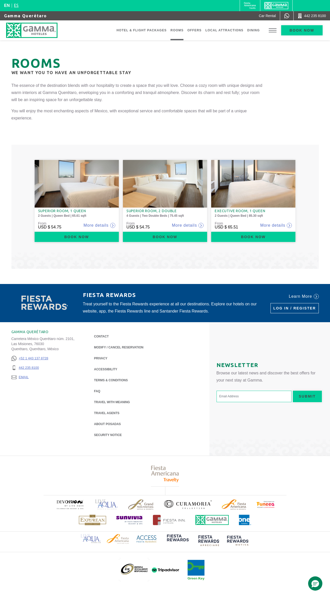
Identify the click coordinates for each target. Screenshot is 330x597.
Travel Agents (107, 413)
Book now (302, 30)
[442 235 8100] (29, 368)
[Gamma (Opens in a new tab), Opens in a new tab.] (250, 5)
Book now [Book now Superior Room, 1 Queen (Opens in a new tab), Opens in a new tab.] (76, 237)
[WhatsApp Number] (286, 15)
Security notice (108, 435)
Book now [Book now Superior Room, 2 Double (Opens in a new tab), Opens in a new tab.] (165, 237)
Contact (101, 336)
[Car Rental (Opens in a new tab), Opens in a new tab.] (267, 15)
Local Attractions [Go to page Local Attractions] (224, 30)
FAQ (97, 391)
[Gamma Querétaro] (37, 30)
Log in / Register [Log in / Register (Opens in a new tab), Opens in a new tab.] (294, 308)
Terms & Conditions (111, 380)
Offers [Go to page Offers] (194, 30)
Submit (307, 396)
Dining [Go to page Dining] (253, 30)
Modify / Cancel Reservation (119, 347)
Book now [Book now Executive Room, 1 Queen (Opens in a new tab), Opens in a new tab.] (253, 237)
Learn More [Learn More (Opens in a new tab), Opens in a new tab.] (304, 296)
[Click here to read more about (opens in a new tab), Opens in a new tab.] (70, 504)
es (16, 5)
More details (99, 225)
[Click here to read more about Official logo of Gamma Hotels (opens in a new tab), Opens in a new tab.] (212, 520)
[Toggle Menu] (273, 30)
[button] (315, 583)
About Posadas (107, 424)
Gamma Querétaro (25, 15)
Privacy (100, 358)
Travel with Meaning (112, 402)
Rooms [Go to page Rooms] (176, 30)
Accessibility (105, 369)
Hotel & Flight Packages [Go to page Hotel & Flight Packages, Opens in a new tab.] (142, 30)
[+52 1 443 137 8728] (29, 358)
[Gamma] (276, 5)
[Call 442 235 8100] (312, 15)
